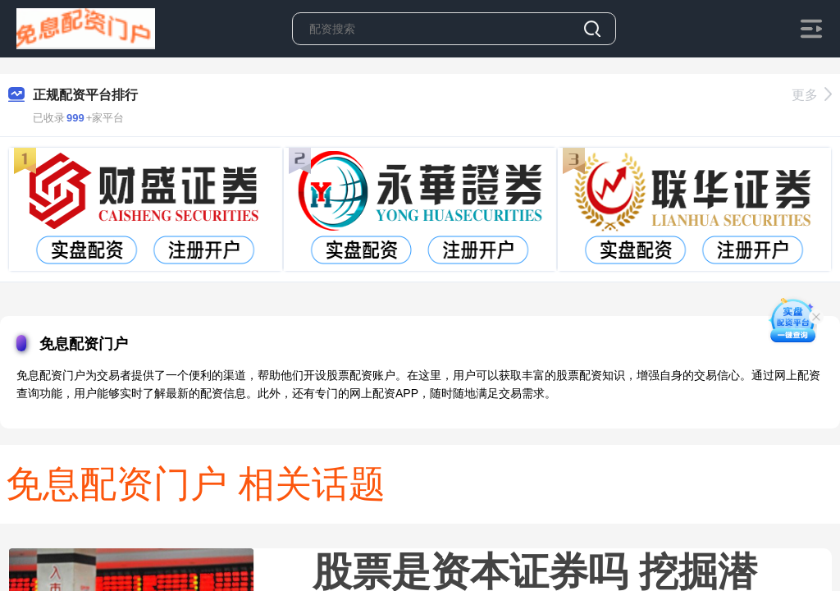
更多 (812, 95)
